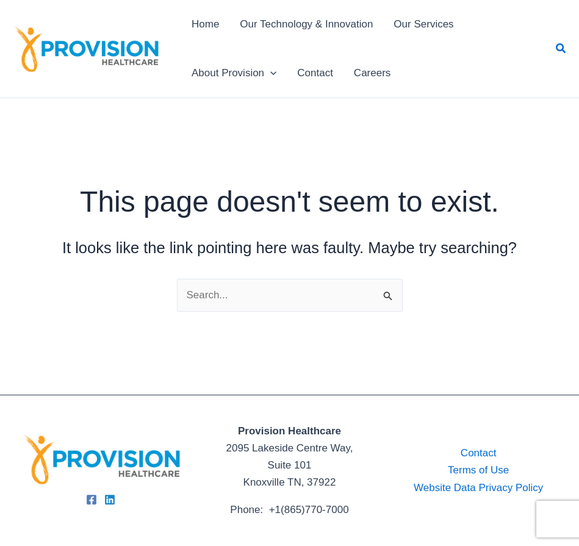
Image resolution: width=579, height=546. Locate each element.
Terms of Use (478, 470)
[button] (561, 49)
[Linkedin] (109, 499)
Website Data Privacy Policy (478, 488)
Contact (479, 453)
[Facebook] (91, 499)
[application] (270, 73)
